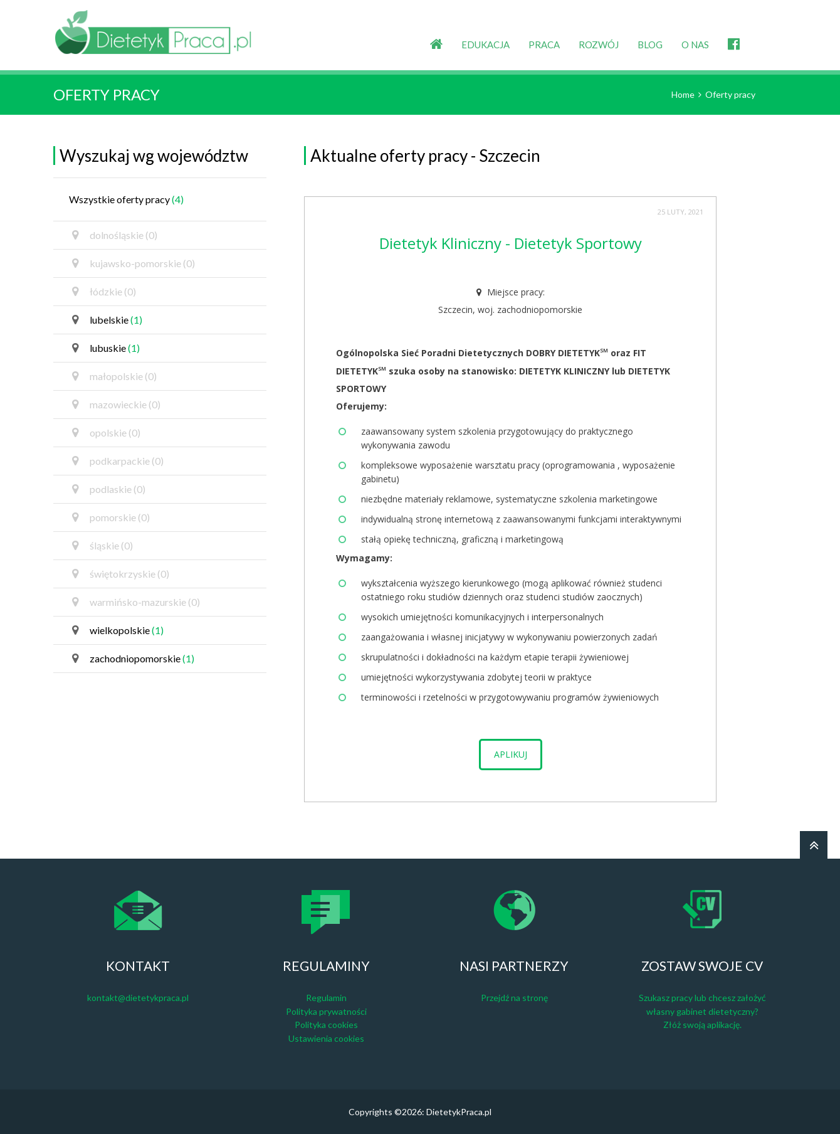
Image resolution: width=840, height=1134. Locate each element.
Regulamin (326, 997)
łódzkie (104, 291)
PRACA (544, 44)
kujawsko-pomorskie (133, 263)
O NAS (695, 44)
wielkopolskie (118, 630)
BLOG (650, 44)
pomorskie (111, 517)
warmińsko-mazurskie (136, 602)
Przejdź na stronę (514, 997)
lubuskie (106, 348)
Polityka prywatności (326, 1011)
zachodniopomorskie (133, 658)
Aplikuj (510, 754)
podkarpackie (118, 461)
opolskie (106, 433)
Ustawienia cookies (326, 1038)
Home (683, 94)
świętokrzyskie (120, 574)
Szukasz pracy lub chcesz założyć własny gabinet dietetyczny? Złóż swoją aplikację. (702, 1011)
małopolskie (114, 376)
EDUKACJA (485, 44)
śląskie (102, 545)
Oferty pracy (730, 94)
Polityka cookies (326, 1024)
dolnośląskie (114, 235)
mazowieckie (116, 404)
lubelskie (107, 320)
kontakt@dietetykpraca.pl (138, 997)
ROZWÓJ (599, 44)
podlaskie (108, 489)
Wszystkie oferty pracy (126, 199)
